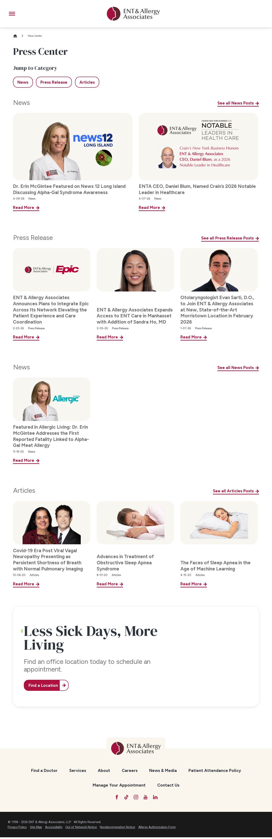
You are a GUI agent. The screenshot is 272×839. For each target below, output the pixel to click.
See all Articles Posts (233, 490)
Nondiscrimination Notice (117, 829)
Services (77, 770)
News (21, 103)
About (104, 770)
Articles (24, 490)
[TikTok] (125, 798)
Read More (23, 207)
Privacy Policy (17, 829)
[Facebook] (113, 798)
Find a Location (45, 685)
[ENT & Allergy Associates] (133, 13)
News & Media (163, 770)
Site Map (36, 829)
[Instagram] (136, 798)
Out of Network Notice (81, 829)
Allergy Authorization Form (157, 829)
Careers (129, 770)
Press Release (32, 238)
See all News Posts (235, 103)
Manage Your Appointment (119, 785)
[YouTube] (147, 798)
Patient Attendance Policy (214, 770)
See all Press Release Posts (227, 238)
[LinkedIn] (158, 798)
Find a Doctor (44, 770)
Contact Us (168, 785)
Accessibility (53, 829)
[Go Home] (17, 36)
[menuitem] (44, 770)
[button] (12, 14)
